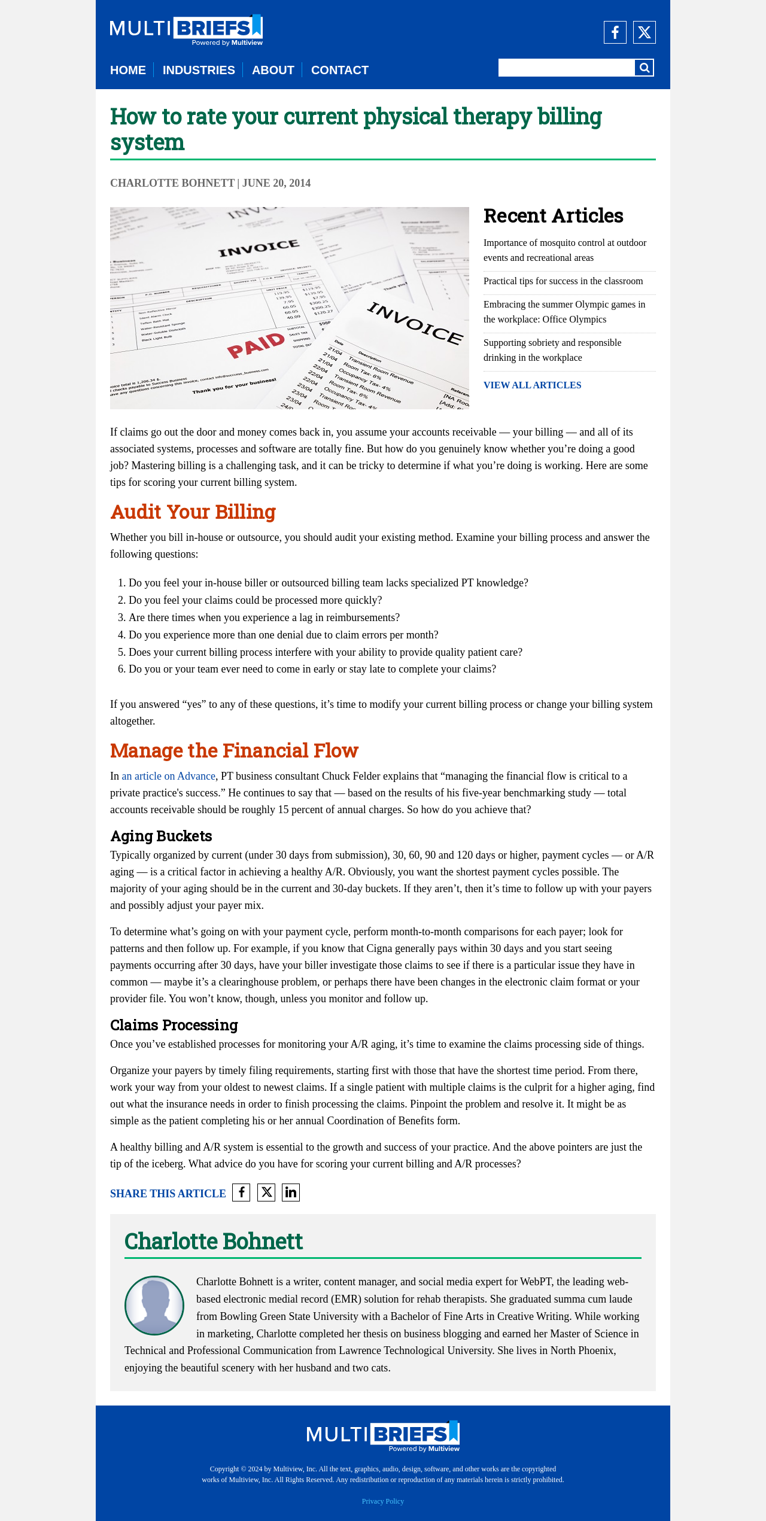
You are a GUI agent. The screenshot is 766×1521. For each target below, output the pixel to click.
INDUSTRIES (199, 70)
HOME (128, 70)
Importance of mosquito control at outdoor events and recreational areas (565, 250)
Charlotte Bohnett (172, 183)
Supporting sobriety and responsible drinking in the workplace (553, 350)
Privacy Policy (383, 1501)
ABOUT (273, 70)
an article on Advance (168, 776)
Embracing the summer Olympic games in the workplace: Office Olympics (565, 311)
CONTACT (340, 70)
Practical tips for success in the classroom (563, 281)
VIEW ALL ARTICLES (533, 385)
